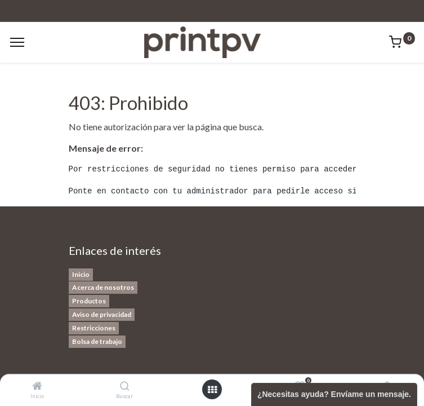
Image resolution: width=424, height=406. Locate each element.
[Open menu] (212, 389)
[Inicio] (37, 386)
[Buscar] (124, 386)
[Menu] (17, 42)
